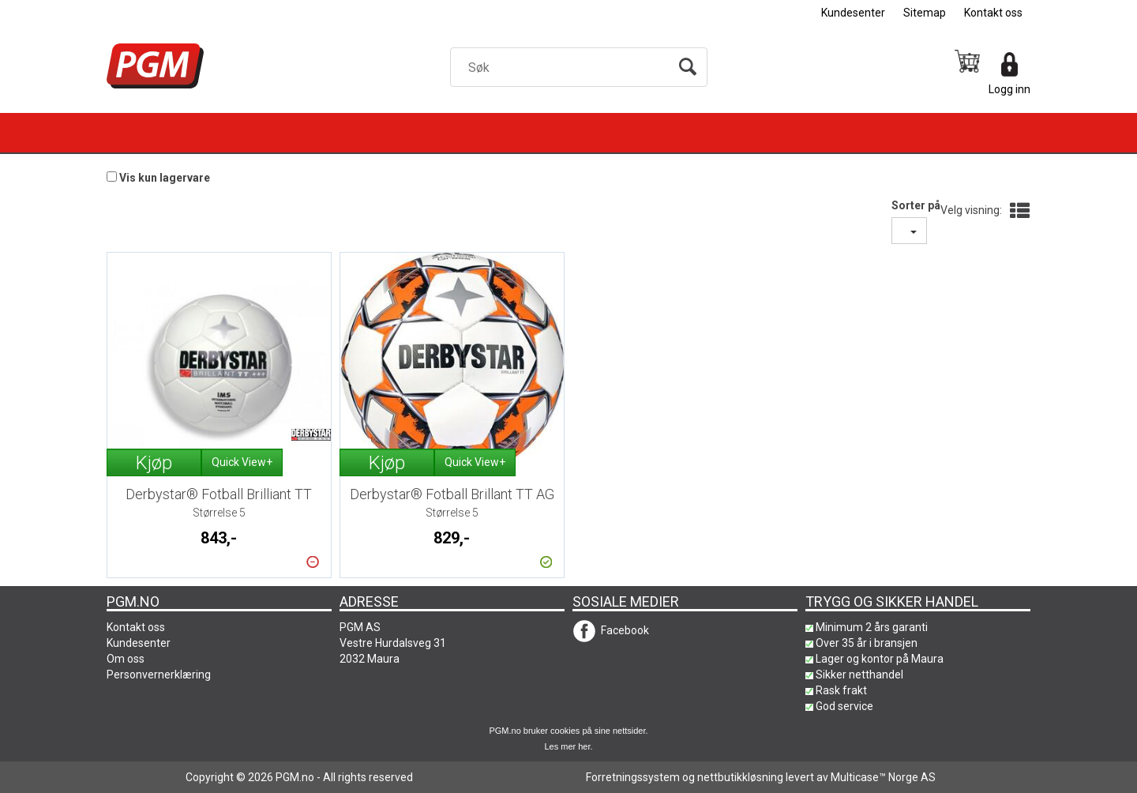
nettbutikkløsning (740, 777)
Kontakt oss (993, 12)
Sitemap (924, 12)
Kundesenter (853, 12)
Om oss (125, 658)
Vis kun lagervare (164, 177)
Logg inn (1009, 89)
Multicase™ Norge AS (883, 777)
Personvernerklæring (159, 674)
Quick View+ (242, 462)
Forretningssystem (633, 777)
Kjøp (154, 463)
